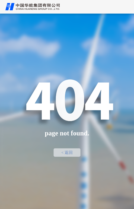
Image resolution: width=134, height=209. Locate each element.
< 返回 (67, 152)
